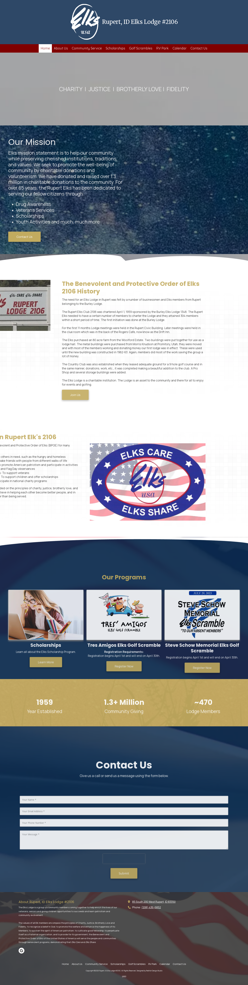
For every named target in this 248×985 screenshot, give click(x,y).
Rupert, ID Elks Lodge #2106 (140, 21)
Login (124, 976)
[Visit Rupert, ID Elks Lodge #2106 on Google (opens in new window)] (21, 951)
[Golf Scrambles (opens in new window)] (140, 48)
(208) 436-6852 (151, 907)
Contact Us (24, 237)
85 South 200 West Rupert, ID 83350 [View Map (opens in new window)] (154, 902)
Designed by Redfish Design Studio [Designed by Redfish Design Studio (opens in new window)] (149, 971)
